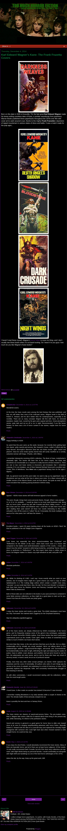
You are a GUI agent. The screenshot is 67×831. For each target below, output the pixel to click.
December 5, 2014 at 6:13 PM (26, 538)
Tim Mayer (10, 523)
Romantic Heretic (12, 687)
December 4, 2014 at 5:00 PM (26, 492)
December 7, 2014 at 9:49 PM (21, 562)
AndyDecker (11, 405)
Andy (8, 711)
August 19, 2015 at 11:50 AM (21, 711)
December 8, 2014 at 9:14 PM (21, 575)
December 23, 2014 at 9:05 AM (25, 628)
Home (33, 799)
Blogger (37, 829)
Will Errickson (18, 812)
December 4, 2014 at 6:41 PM (25, 523)
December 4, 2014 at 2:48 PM (32, 437)
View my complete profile (9, 824)
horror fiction (35, 340)
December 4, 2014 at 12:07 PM (27, 405)
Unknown (9, 608)
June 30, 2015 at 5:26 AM (29, 687)
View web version (33, 803)
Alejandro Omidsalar (14, 437)
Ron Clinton (10, 492)
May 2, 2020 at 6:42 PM (19, 742)
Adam (8, 562)
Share (4, 393)
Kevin (8, 742)
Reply (8, 431)
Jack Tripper (11, 538)
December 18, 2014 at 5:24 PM (25, 608)
